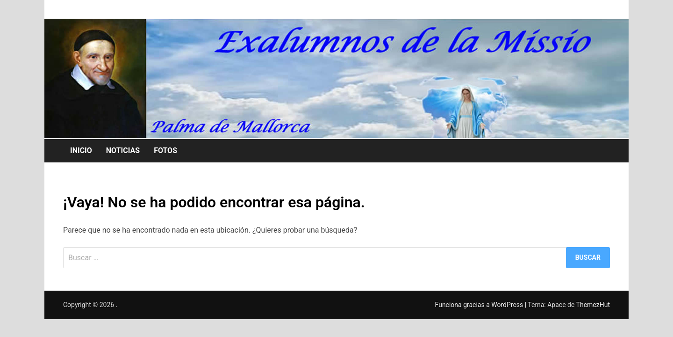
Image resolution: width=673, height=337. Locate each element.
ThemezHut (593, 304)
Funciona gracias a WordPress (480, 304)
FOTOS (165, 150)
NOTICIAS (123, 150)
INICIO (81, 150)
